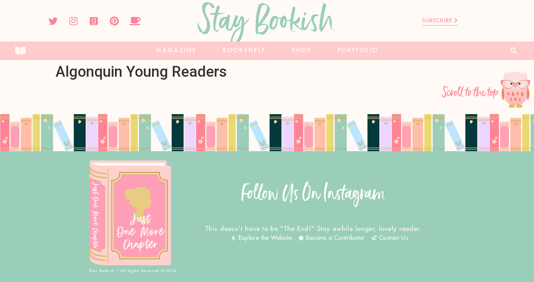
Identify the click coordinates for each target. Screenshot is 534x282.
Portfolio (357, 50)
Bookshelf (244, 50)
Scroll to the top (470, 92)
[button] (513, 50)
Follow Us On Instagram (313, 193)
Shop (302, 50)
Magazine (176, 50)
